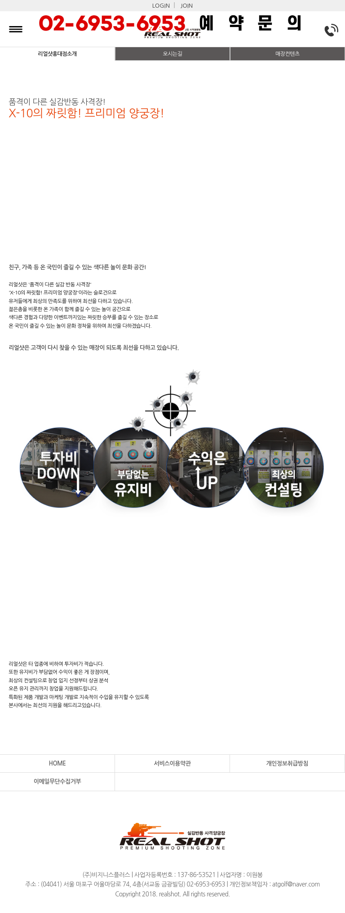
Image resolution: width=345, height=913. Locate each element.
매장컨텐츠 (287, 54)
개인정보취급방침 (287, 763)
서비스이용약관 (172, 763)
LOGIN (161, 6)
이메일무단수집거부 (57, 781)
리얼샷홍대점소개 (57, 54)
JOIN (187, 6)
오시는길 (172, 54)
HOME (57, 763)
